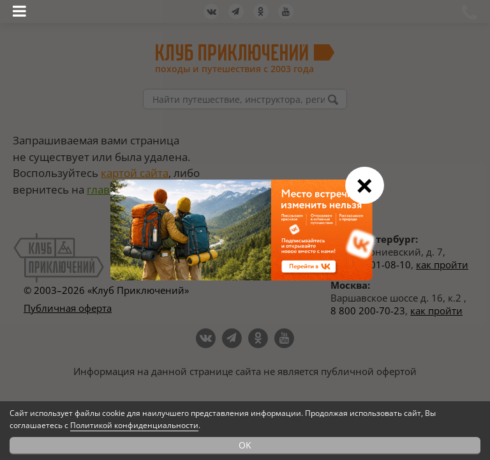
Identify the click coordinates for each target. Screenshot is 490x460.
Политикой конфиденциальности (134, 425)
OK (245, 445)
